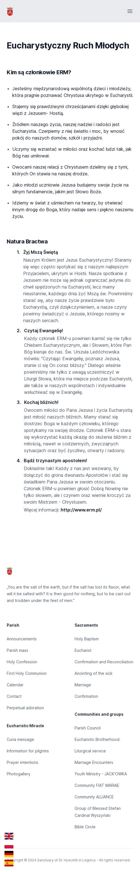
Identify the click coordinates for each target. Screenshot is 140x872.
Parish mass (17, 650)
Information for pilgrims (28, 750)
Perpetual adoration (25, 707)
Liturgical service (90, 750)
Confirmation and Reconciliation (104, 661)
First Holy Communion (27, 673)
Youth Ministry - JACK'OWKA (101, 773)
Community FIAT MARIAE (97, 785)
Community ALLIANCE (94, 796)
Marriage (83, 684)
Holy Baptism (87, 638)
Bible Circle (85, 826)
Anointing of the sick (94, 673)
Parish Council (88, 727)
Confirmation (86, 696)
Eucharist (83, 650)
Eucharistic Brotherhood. (97, 739)
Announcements (22, 638)
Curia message (20, 739)
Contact (14, 696)
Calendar (15, 684)
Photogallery (18, 773)
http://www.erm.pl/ (81, 510)
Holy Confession (22, 661)
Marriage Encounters (94, 762)
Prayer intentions (22, 762)
